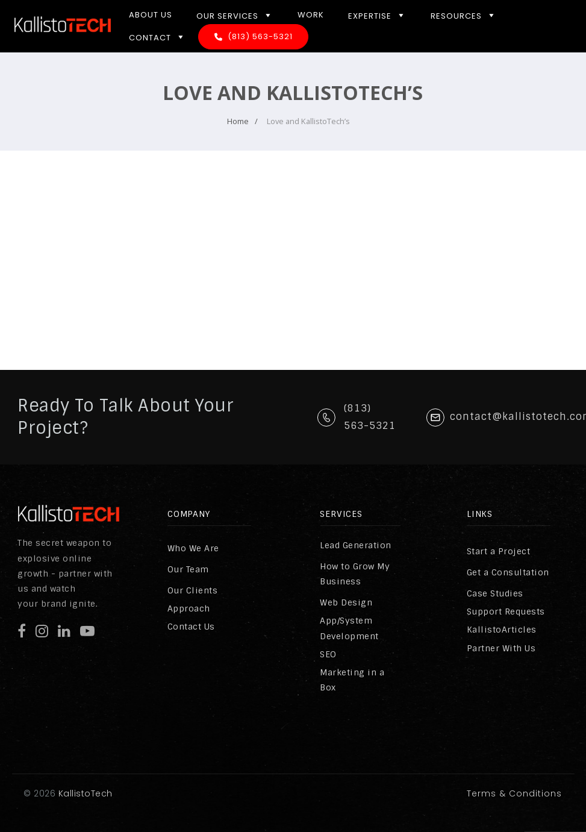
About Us (150, 14)
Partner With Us (501, 648)
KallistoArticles (502, 629)
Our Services (234, 15)
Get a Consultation (508, 572)
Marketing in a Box (352, 680)
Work (311, 14)
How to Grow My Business (355, 574)
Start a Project (499, 551)
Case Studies (495, 593)
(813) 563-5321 (260, 36)
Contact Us (191, 626)
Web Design (346, 602)
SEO (328, 654)
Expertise (377, 15)
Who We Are (193, 548)
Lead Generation (355, 545)
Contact (157, 37)
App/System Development (349, 628)
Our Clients (192, 590)
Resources (464, 15)
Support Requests (506, 611)
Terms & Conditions (514, 793)
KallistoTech (84, 793)
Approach (188, 608)
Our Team (188, 569)
